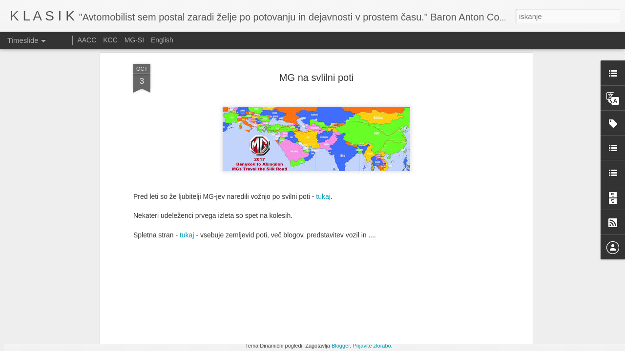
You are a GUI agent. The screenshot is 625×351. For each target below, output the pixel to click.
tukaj (323, 49)
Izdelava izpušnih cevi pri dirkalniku (461, 319)
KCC (110, 40)
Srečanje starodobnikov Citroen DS (330, 321)
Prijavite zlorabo (372, 346)
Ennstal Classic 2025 (440, 336)
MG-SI (134, 40)
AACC (86, 40)
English (162, 40)
